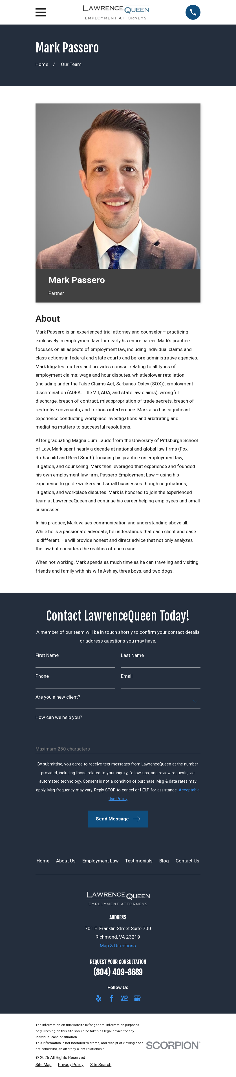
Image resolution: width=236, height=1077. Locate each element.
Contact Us (187, 861)
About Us (66, 861)
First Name (47, 655)
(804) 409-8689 (117, 972)
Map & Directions (118, 945)
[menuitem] (44, 1065)
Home (43, 861)
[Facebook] (111, 998)
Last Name (132, 655)
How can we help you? (59, 717)
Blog (164, 861)
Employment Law (100, 861)
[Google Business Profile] (137, 998)
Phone (42, 676)
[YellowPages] (124, 998)
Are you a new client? (58, 697)
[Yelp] (98, 998)
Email (127, 676)
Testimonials (139, 861)
